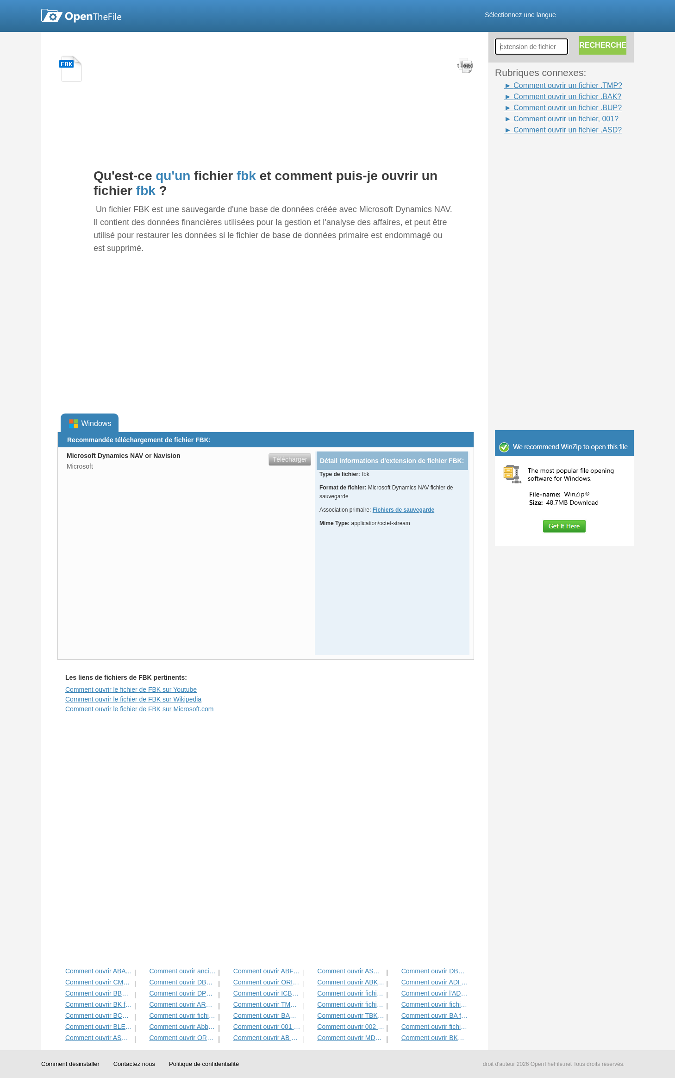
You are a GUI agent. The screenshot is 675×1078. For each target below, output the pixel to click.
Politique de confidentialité (204, 1063)
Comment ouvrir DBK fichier (182, 982)
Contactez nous (134, 1063)
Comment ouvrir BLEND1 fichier (98, 1026)
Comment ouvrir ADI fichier (435, 982)
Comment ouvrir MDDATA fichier (350, 1037)
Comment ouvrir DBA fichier (435, 971)
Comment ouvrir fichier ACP (182, 1015)
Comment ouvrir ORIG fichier (266, 982)
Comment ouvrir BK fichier (98, 1004)
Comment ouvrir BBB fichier (98, 993)
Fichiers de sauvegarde (403, 510)
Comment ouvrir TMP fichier (266, 1004)
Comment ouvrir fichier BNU (350, 1004)
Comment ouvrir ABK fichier (350, 982)
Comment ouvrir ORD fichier (182, 1037)
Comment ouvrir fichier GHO (350, 993)
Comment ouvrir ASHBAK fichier (350, 971)
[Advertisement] (569, 275)
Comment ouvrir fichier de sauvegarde (435, 1004)
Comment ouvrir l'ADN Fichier (435, 993)
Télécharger (290, 459)
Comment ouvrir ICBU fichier (266, 993)
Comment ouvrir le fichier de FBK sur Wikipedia (133, 699)
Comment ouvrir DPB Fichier (182, 993)
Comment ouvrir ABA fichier (98, 971)
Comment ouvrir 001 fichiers (266, 1026)
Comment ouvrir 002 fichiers (350, 1026)
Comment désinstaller (70, 1063)
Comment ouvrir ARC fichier (182, 1004)
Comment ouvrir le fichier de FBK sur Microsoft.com (139, 709)
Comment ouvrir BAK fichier (266, 1015)
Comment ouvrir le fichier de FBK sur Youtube (131, 689)
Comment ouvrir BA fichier (435, 1015)
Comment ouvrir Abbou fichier (182, 1026)
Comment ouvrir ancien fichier (182, 971)
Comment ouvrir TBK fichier (350, 1015)
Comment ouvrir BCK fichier (98, 1015)
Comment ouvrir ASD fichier (98, 1037)
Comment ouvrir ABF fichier (266, 971)
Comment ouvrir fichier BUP (435, 1026)
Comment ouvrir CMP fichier (98, 982)
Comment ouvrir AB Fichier (266, 1037)
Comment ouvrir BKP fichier (435, 1037)
